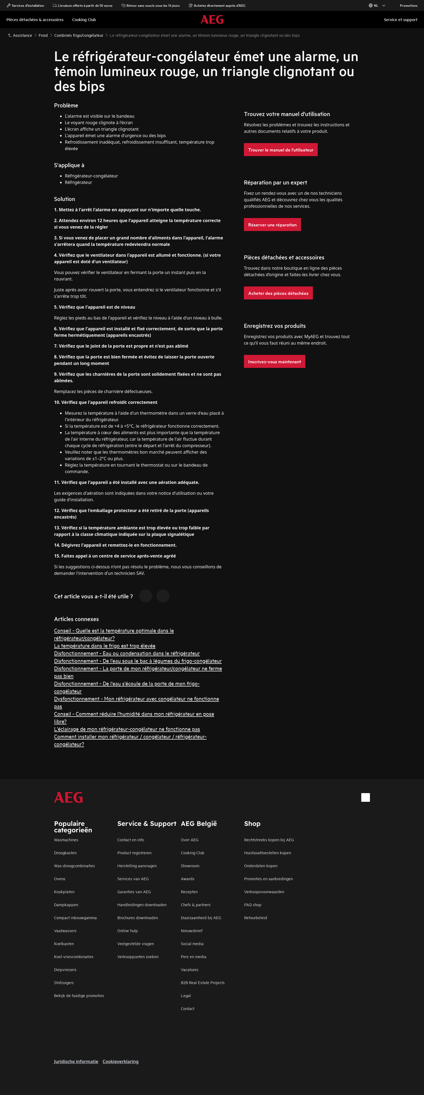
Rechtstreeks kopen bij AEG (269, 839)
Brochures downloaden (137, 917)
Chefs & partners (196, 904)
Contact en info (130, 839)
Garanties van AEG (134, 891)
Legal (186, 995)
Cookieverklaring (120, 1061)
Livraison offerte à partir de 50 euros (82, 5)
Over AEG (189, 839)
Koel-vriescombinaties (74, 956)
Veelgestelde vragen (135, 943)
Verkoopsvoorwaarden (264, 891)
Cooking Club (192, 852)
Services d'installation (25, 5)
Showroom (190, 865)
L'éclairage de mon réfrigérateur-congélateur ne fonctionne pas (127, 728)
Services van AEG (133, 878)
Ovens (59, 878)
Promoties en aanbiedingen (268, 878)
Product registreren (134, 852)
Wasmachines (66, 839)
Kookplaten (64, 891)
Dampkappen (66, 904)
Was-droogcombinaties (74, 865)
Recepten (189, 891)
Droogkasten (65, 852)
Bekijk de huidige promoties (79, 995)
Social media (192, 943)
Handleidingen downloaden (142, 904)
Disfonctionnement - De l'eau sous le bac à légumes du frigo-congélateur (138, 660)
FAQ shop (252, 904)
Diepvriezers (65, 969)
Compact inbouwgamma (75, 917)
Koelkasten (64, 943)
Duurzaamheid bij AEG (201, 917)
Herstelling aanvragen (137, 865)
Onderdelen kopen (260, 865)
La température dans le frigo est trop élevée (104, 645)
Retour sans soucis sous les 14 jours (150, 5)
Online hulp (127, 930)
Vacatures (189, 969)
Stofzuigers (64, 982)
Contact (187, 1008)
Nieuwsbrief (192, 930)
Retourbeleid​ (255, 917)
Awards (187, 878)
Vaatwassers (65, 930)
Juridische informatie (76, 1061)
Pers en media (193, 956)
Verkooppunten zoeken (137, 956)
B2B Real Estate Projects (203, 982)
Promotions (406, 5)
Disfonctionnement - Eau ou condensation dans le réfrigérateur (127, 652)
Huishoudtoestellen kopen (267, 852)
